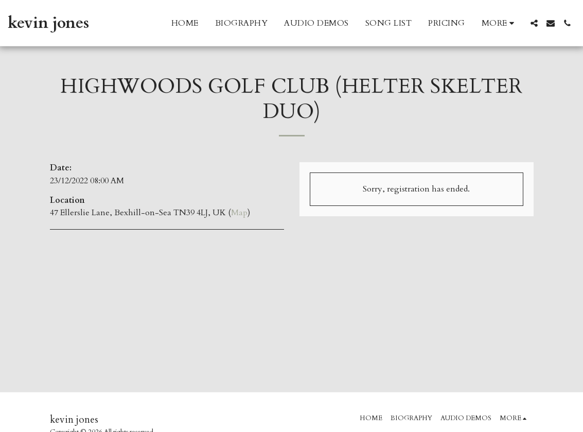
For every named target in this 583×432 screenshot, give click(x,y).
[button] (534, 23)
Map (239, 212)
